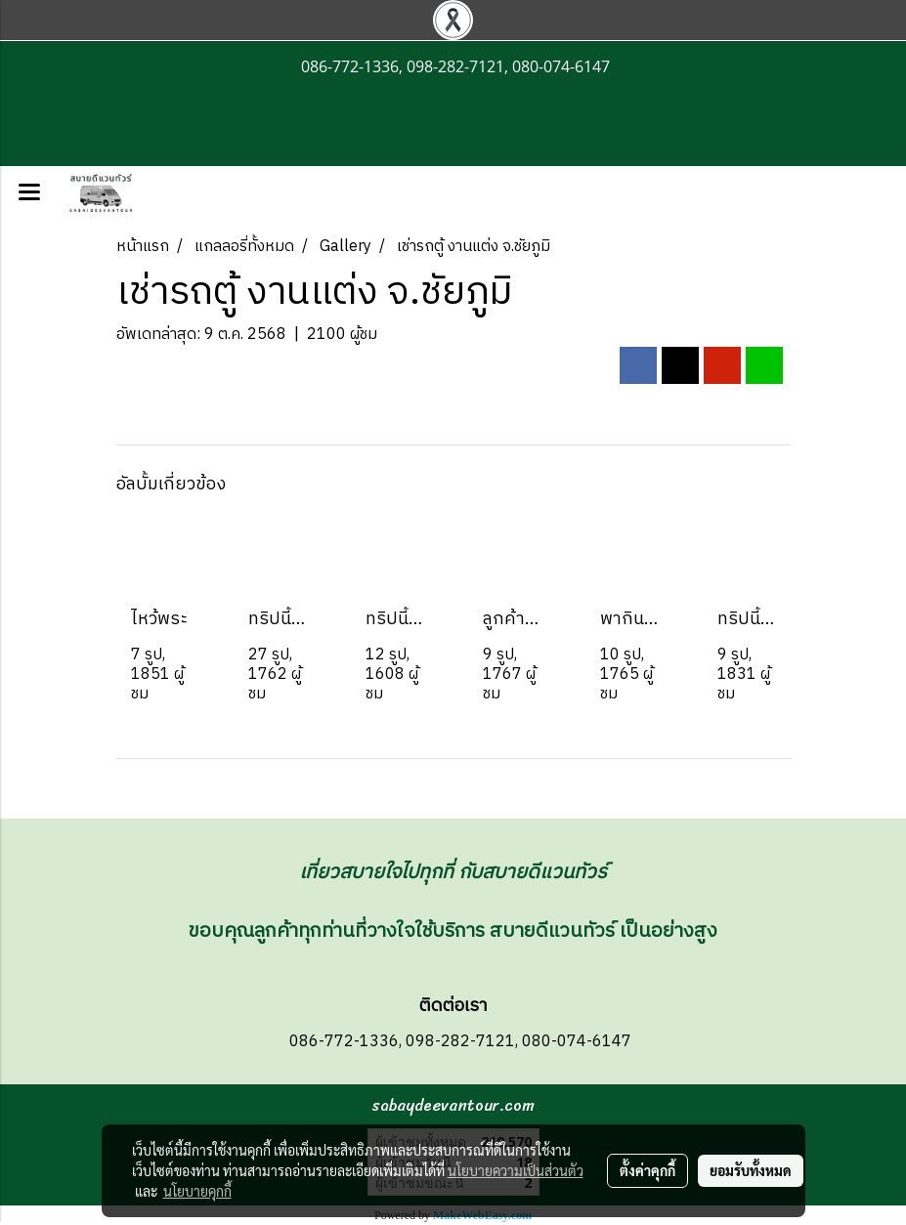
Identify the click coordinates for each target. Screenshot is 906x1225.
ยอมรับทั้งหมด (751, 1170)
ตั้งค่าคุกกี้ (647, 1170)
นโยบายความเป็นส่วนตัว (515, 1170)
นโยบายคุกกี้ (197, 1191)
